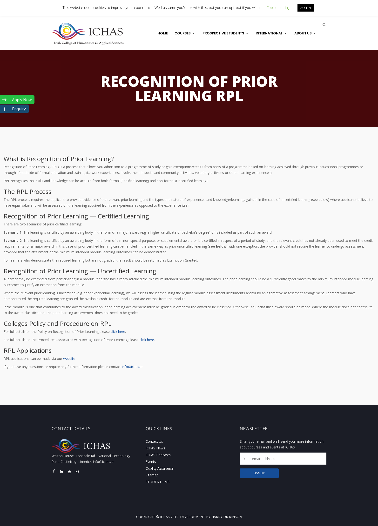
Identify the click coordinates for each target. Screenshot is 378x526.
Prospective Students (225, 33)
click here (118, 331)
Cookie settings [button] (278, 7)
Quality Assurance (160, 468)
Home (163, 33)
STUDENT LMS (157, 482)
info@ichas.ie (132, 366)
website (69, 358)
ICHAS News (155, 448)
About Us (305, 33)
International (272, 33)
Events (151, 461)
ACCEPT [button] (305, 8)
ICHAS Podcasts (158, 455)
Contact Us (154, 441)
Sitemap (152, 475)
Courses (185, 33)
